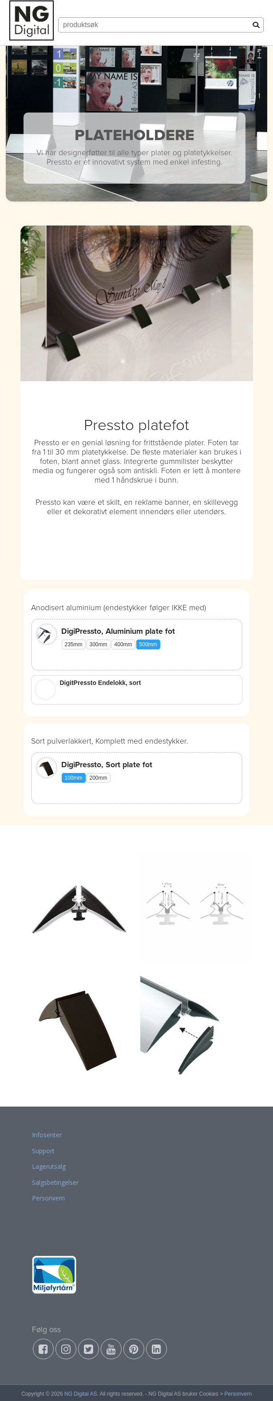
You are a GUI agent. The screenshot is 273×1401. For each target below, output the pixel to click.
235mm (74, 644)
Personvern (48, 1198)
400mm (123, 644)
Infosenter (47, 1135)
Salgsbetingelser (55, 1182)
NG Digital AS (80, 1394)
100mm (74, 778)
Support (43, 1151)
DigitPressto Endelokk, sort (100, 682)
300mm (98, 644)
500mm (148, 644)
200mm (98, 778)
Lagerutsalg (49, 1166)
